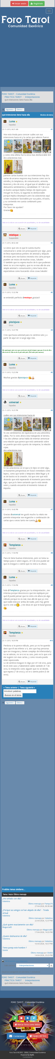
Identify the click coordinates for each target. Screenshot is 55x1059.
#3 (52, 292)
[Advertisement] (27, 57)
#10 (51, 641)
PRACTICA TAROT (13, 97)
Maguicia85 (7, 927)
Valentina (6, 901)
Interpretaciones (32, 97)
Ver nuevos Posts (27, 1006)
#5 (52, 372)
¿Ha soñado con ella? (11, 898)
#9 (52, 585)
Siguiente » (10, 110)
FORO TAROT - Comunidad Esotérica (18, 94)
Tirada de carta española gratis (27, 1045)
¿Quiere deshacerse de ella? (14, 936)
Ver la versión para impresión (16, 961)
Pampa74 (49, 904)
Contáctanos (17, 1036)
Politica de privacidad (27, 1042)
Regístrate (37, 3)
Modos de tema (46, 115)
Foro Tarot (13, 1053)
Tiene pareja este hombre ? (14, 947)
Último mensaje (34, 904)
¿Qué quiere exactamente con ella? (17, 924)
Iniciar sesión (19, 3)
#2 (52, 243)
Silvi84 (5, 950)
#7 (52, 510)
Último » (20, 110)
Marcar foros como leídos (27, 1024)
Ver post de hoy (27, 1011)
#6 (52, 410)
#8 (52, 553)
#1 (52, 129)
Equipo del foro (38, 1036)
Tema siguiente (26, 687)
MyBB (32, 1055)
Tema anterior (11, 687)
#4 (52, 330)
